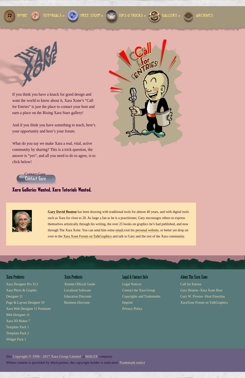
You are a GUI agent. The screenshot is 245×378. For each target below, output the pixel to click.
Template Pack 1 (17, 327)
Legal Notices (131, 284)
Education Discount (77, 296)
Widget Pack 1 (16, 339)
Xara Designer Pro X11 (22, 284)
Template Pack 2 (17, 333)
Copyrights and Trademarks (141, 296)
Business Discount (77, 302)
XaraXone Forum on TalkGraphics (204, 302)
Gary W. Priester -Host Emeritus (202, 296)
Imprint (127, 302)
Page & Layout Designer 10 (25, 302)
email (119, 230)
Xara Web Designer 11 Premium (28, 309)
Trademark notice (132, 363)
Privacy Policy (132, 309)
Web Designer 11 (18, 315)
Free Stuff (91, 16)
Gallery (171, 16)
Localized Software (77, 290)
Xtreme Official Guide (79, 284)
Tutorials (54, 16)
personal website (147, 230)
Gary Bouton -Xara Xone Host (201, 290)
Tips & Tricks (132, 16)
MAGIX (91, 356)
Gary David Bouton (62, 212)
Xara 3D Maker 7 (18, 321)
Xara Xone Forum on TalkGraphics (87, 236)
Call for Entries (190, 284)
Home (22, 16)
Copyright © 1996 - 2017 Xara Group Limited (47, 356)
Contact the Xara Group (138, 290)
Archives (204, 16)
